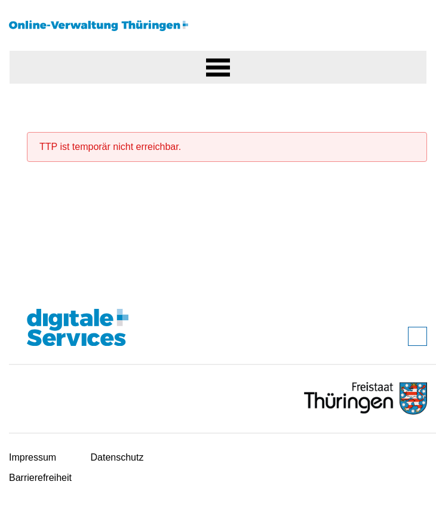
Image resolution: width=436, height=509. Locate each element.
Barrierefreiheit (40, 478)
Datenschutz (117, 457)
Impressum (32, 457)
